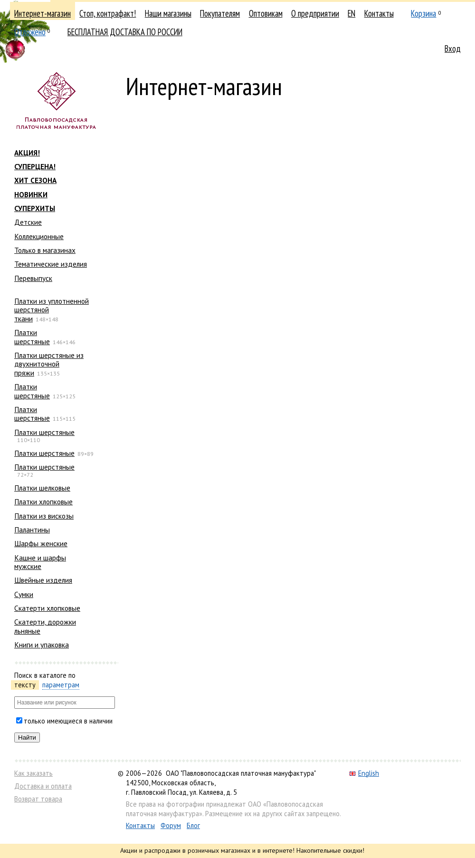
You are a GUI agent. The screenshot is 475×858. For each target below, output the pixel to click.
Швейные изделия (43, 580)
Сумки (23, 594)
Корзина (423, 13)
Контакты (379, 13)
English (364, 773)
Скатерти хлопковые (47, 608)
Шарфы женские (40, 543)
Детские (28, 222)
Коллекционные (39, 236)
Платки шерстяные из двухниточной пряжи (49, 363)
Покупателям (220, 13)
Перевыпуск (33, 278)
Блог (193, 825)
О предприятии (315, 13)
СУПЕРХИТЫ (34, 208)
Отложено (30, 32)
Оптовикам (266, 13)
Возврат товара (38, 798)
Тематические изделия (50, 264)
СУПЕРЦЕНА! (35, 166)
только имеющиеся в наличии (68, 720)
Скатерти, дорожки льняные (45, 626)
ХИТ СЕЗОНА (35, 180)
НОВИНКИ (31, 194)
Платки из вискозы (44, 516)
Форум (171, 825)
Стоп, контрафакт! (107, 13)
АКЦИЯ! (27, 152)
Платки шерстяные (32, 337)
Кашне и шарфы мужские (40, 562)
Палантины (32, 529)
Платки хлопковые (43, 501)
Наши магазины (168, 13)
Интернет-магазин (42, 13)
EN (351, 13)
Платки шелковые (42, 487)
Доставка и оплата (43, 786)
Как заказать (33, 773)
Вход (453, 48)
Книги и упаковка (41, 644)
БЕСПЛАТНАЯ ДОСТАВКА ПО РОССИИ (124, 32)
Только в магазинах (45, 250)
